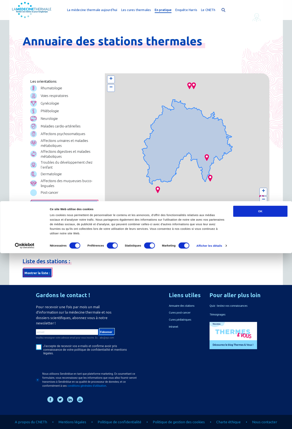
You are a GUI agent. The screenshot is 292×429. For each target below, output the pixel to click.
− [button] (111, 87)
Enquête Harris (186, 10)
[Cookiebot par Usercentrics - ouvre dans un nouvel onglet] (24, 421)
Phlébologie (44, 111)
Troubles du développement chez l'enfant (61, 164)
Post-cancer (44, 192)
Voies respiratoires (49, 96)
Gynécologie (44, 103)
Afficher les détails (209, 421)
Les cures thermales (136, 10)
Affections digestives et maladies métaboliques (60, 154)
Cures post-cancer (180, 312)
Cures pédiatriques (180, 319)
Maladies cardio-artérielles (55, 126)
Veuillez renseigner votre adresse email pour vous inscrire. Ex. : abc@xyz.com (75, 337)
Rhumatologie (46, 88)
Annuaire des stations (182, 305)
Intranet (173, 326)
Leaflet (230, 209)
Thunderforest (243, 209)
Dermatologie (46, 174)
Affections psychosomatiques (57, 134)
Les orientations (43, 81)
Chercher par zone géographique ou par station (64, 220)
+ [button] (111, 79)
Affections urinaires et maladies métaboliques (59, 143)
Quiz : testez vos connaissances (229, 305)
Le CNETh (208, 10)
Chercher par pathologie (63, 205)
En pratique (163, 10)
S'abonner (105, 333)
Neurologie (44, 118)
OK (260, 387)
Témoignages (218, 314)
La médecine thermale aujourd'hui (92, 10)
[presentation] (65, 363)
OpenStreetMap (261, 209)
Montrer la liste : (37, 273)
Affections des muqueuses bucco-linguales (61, 183)
